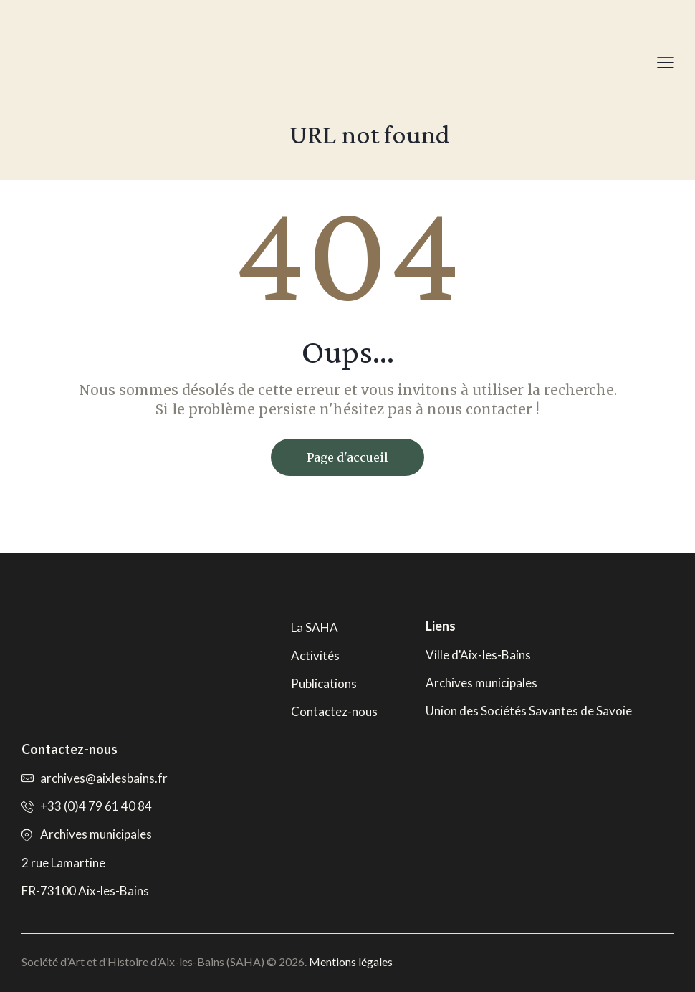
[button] (665, 62)
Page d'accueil (347, 457)
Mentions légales (351, 961)
